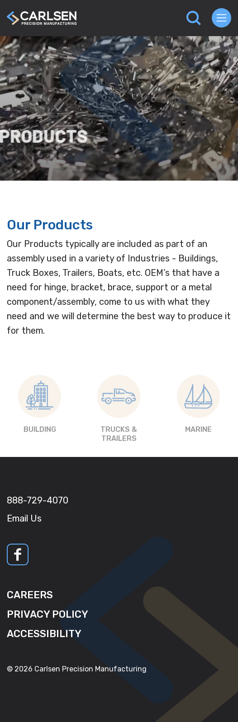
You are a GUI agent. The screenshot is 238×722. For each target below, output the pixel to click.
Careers (30, 595)
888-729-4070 (37, 500)
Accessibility (44, 634)
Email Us (24, 518)
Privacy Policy (47, 614)
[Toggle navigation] (221, 18)
